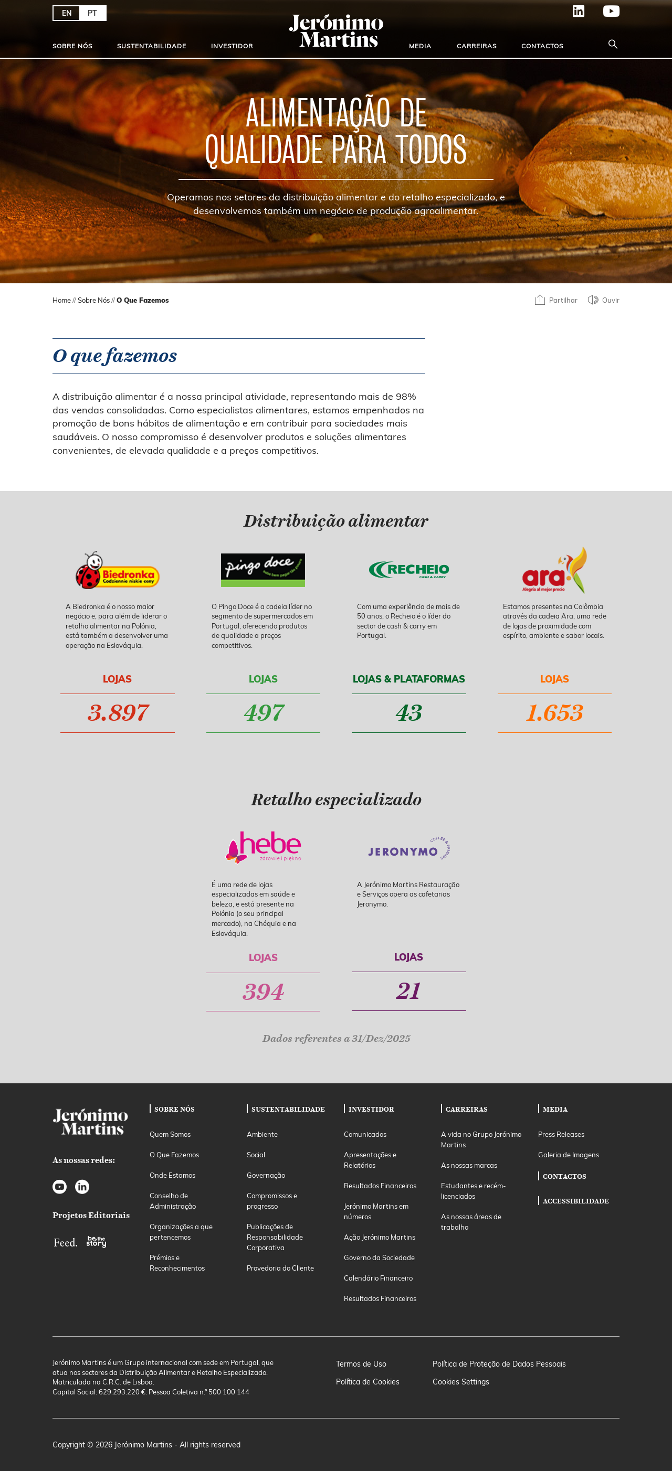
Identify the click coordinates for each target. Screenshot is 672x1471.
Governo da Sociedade (379, 1257)
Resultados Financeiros (380, 1185)
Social (256, 1154)
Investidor (232, 46)
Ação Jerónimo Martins (379, 1237)
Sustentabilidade (151, 46)
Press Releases (561, 1134)
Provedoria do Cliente (280, 1268)
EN (67, 13)
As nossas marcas (469, 1165)
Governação (266, 1175)
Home (61, 300)
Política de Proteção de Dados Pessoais (499, 1364)
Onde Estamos (172, 1175)
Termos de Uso (361, 1364)
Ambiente (262, 1134)
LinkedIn (570, 11)
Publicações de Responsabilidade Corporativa (275, 1237)
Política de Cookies (368, 1382)
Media (420, 46)
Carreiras (477, 46)
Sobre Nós (72, 46)
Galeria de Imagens (568, 1154)
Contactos (542, 46)
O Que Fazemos (174, 1154)
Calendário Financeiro (378, 1278)
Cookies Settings (461, 1382)
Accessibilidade (576, 1201)
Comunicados (365, 1134)
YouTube (603, 11)
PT (92, 13)
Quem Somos (170, 1134)
